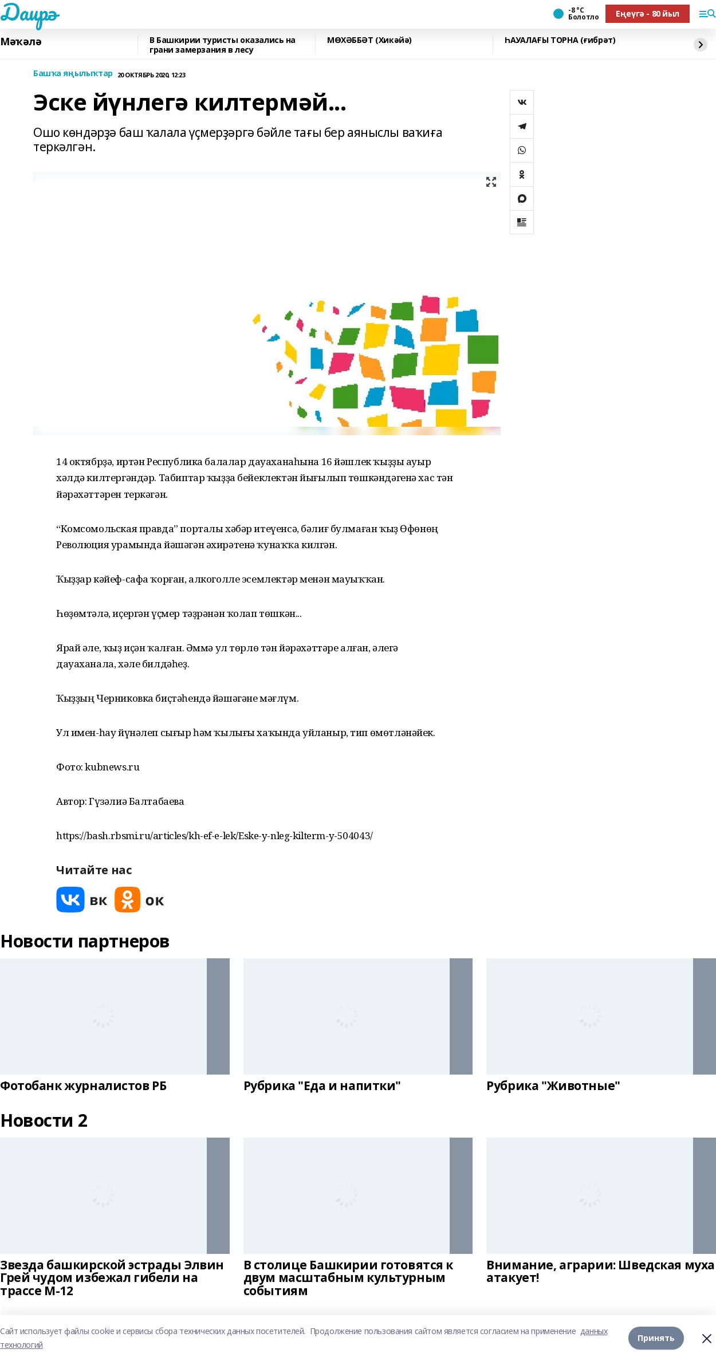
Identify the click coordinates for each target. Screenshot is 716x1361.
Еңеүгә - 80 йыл (647, 13)
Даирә (28, 12)
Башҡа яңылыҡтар (73, 73)
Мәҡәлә (20, 42)
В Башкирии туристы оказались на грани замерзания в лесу (223, 45)
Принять (656, 1337)
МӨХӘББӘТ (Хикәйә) (369, 40)
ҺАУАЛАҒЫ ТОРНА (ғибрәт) (560, 40)
